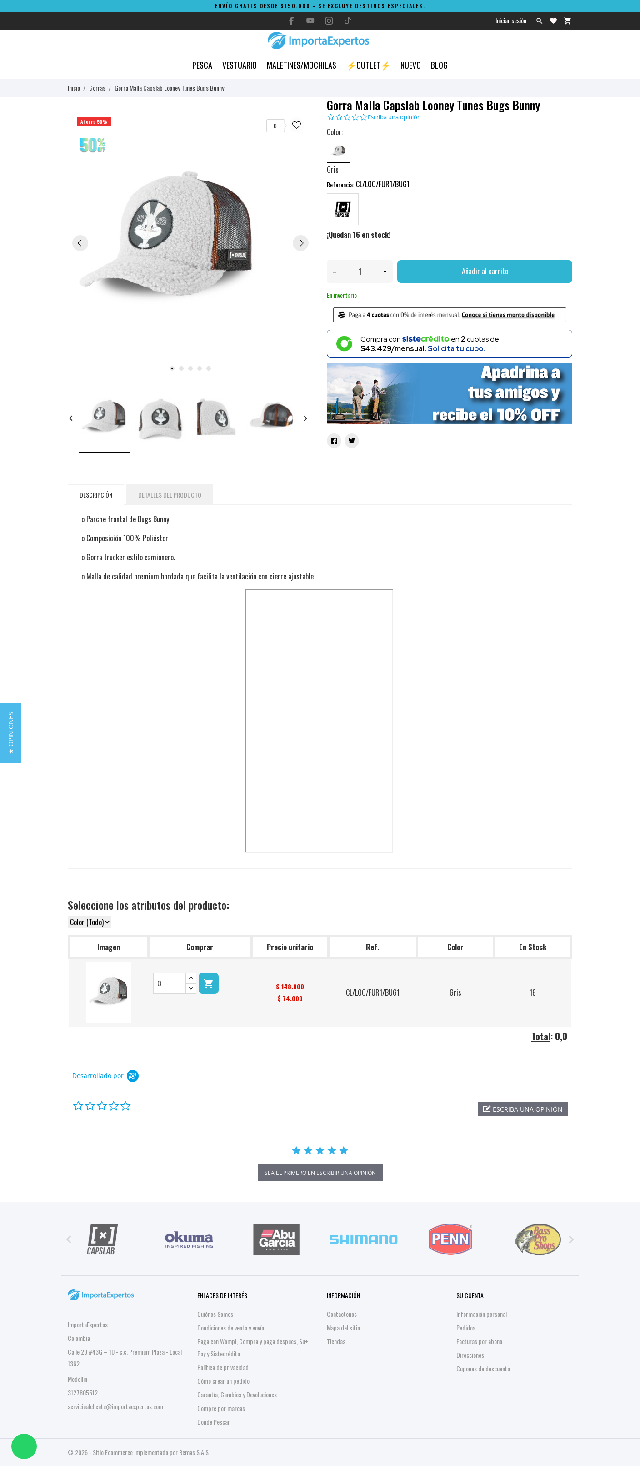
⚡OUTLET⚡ (368, 65)
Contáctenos (342, 1314)
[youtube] (310, 20)
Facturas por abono (479, 1341)
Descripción (96, 494)
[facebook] (291, 21)
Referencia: (340, 184)
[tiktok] (347, 20)
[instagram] (329, 21)
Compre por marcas (221, 1408)
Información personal (481, 1314)
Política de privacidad (223, 1367)
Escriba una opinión (394, 117)
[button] (523, 1109)
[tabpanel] (190, 242)
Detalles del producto (169, 494)
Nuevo (410, 65)
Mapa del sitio (343, 1327)
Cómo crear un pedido (223, 1380)
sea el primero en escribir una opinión (320, 1173)
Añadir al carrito (485, 271)
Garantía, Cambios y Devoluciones (237, 1394)
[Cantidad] (359, 271)
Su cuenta (470, 1295)
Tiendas (336, 1341)
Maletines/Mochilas (301, 65)
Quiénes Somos (215, 1314)
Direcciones (470, 1355)
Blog (439, 65)
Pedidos (465, 1327)
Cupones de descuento (483, 1368)
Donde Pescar (213, 1421)
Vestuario (239, 65)
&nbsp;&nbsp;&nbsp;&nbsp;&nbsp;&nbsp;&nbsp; (319, 721)
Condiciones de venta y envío (230, 1327)
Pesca (202, 65)
